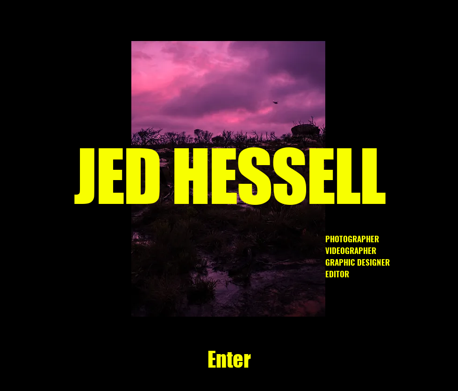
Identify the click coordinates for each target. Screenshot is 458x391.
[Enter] (229, 359)
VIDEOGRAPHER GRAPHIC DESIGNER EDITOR (358, 262)
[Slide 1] (229, 302)
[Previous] (97, 179)
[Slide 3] (185, 301)
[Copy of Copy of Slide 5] (207, 302)
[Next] (359, 179)
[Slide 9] (197, 302)
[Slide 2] (250, 302)
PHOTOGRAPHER (352, 239)
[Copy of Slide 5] (240, 302)
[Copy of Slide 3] (218, 302)
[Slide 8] (272, 302)
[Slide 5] (261, 302)
